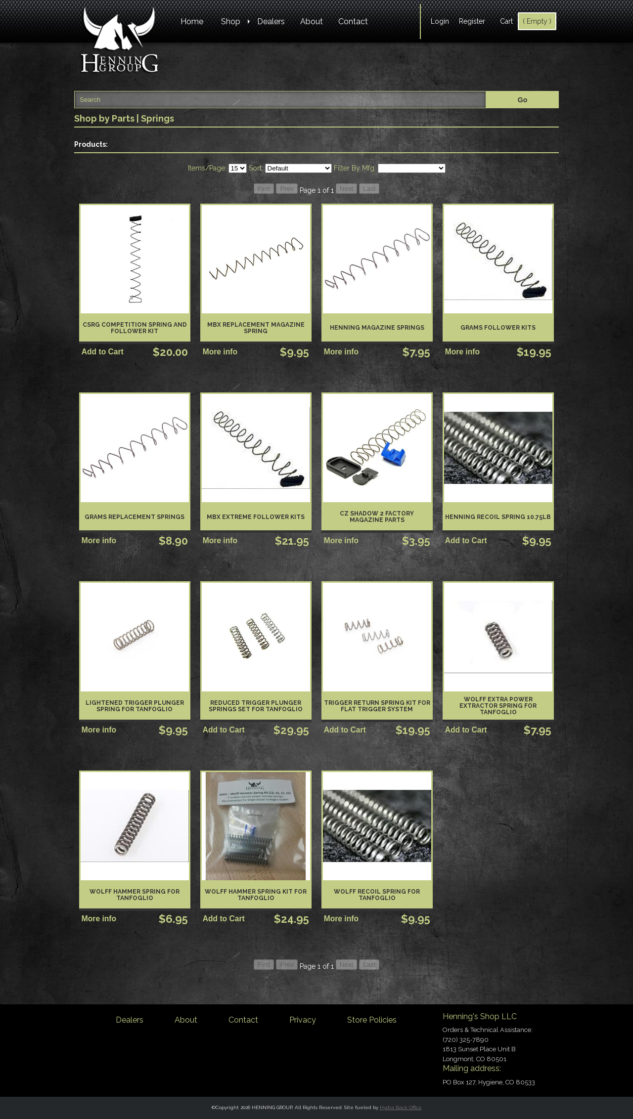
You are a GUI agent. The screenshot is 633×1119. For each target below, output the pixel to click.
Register (472, 21)
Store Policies (372, 1020)
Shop (230, 21)
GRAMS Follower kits (498, 327)
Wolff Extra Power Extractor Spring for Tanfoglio (498, 706)
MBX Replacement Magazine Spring (256, 328)
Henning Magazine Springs (377, 327)
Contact (353, 21)
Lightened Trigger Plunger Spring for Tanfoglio (135, 706)
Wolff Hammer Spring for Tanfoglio (135, 895)
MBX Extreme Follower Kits (256, 517)
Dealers (271, 21)
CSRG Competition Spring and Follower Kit (135, 328)
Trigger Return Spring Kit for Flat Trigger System (377, 706)
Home (192, 21)
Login (440, 21)
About (311, 21)
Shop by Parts (104, 118)
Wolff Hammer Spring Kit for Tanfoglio (256, 895)
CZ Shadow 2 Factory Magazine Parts (377, 516)
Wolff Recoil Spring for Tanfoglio (377, 895)
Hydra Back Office (401, 1107)
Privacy (302, 1020)
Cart (506, 21)
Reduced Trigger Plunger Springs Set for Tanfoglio (256, 706)
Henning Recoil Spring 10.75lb (498, 517)
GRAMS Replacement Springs (134, 517)
